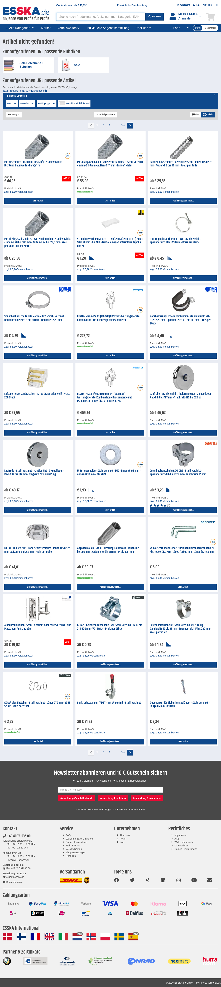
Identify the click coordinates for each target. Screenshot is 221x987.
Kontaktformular (13, 882)
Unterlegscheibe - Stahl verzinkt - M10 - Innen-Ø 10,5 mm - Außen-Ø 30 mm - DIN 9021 (109, 472)
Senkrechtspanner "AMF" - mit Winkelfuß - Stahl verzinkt (109, 702)
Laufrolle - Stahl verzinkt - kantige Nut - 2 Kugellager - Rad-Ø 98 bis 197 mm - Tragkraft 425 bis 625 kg (34, 472)
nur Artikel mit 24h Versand (77, 103)
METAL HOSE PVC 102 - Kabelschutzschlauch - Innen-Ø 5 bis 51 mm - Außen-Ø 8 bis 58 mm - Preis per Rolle (37, 550)
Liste (195, 115)
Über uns (125, 835)
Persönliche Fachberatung (132, 5)
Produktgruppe (46, 103)
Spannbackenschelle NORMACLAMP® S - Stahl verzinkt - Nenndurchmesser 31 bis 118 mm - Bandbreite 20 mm (34, 318)
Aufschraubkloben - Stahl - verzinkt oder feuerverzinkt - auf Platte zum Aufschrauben (37, 627)
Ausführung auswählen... (183, 201)
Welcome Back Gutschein (79, 838)
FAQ (68, 835)
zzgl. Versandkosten (18, 191)
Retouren (71, 856)
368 (122, 125)
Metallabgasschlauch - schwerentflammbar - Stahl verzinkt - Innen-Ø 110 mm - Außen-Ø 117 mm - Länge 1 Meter (110, 164)
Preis (12, 103)
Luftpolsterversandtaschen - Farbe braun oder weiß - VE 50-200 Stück (37, 396)
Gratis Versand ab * (71, 5)
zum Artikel (38, 201)
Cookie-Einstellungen (185, 849)
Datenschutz (181, 845)
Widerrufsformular (184, 842)
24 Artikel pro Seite (105, 115)
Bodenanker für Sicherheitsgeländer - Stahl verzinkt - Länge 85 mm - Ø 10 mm (180, 704)
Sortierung (14, 115)
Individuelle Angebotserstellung (108, 28)
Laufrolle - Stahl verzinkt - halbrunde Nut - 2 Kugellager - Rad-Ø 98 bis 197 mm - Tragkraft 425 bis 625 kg (181, 396)
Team (123, 838)
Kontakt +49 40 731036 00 (197, 5)
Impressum (180, 835)
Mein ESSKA (73, 845)
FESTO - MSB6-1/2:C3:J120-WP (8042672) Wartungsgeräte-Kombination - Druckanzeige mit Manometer (108, 318)
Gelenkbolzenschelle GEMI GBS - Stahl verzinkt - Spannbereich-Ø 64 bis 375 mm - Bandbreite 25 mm (178, 472)
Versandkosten (74, 849)
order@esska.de (13, 877)
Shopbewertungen (75, 852)
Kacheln (208, 115)
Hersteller (27, 103)
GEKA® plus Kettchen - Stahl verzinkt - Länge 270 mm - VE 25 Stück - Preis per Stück (37, 704)
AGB (177, 838)
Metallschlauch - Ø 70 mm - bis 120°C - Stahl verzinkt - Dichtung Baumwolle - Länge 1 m (33, 164)
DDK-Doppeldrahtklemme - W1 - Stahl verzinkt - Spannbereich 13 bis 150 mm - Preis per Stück (176, 241)
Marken (46, 28)
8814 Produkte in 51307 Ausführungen (25, 90)
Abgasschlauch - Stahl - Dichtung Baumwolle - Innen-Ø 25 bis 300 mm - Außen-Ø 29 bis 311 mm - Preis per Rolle (108, 550)
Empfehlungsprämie (76, 842)
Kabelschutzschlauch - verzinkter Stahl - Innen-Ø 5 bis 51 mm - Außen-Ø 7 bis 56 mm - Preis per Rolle (181, 164)
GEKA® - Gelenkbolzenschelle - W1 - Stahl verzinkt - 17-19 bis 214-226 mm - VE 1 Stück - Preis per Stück (109, 627)
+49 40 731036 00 (17, 836)
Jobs (122, 842)
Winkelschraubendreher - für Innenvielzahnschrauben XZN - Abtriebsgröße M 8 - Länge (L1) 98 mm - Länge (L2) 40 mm (183, 550)
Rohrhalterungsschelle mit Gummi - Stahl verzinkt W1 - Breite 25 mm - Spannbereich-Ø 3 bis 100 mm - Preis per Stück (180, 320)
